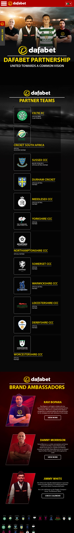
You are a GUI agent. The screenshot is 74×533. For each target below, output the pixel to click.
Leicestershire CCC (45, 303)
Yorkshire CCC (42, 218)
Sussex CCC (40, 160)
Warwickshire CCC (45, 283)
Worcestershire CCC (28, 354)
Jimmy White (53, 478)
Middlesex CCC (42, 199)
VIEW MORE (53, 418)
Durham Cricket (43, 179)
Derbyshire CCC (42, 322)
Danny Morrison (52, 440)
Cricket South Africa (29, 145)
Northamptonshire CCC (31, 250)
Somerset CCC (41, 264)
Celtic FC (38, 113)
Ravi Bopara (53, 402)
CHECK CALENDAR (52, 496)
